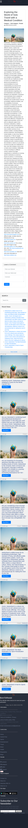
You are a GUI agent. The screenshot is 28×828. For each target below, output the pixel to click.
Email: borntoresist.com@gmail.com (10, 726)
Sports (2, 739)
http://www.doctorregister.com (11, 234)
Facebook (3, 762)
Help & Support (4, 773)
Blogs (1, 754)
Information (3, 707)
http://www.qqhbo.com (9, 246)
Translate (3, 796)
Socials (2, 757)
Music (2, 747)
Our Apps (3, 788)
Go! (24, 300)
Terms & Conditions (5, 717)
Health (2, 749)
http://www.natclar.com (10, 243)
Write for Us (3, 786)
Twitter (2, 767)
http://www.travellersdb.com (16, 248)
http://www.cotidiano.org (10, 255)
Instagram (3, 764)
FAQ (13, 720)
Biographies (3, 752)
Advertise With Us (5, 783)
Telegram (3, 769)
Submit (7, 284)
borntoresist (25, 526)
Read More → (6, 386)
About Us (2, 781)
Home (2, 734)
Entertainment (4, 742)
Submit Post (3, 737)
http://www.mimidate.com (10, 251)
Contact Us (3, 778)
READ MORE (14, 352)
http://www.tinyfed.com (10, 239)
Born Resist (15, 1)
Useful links (3, 729)
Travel (2, 744)
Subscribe (18, 811)
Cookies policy (8, 720)
